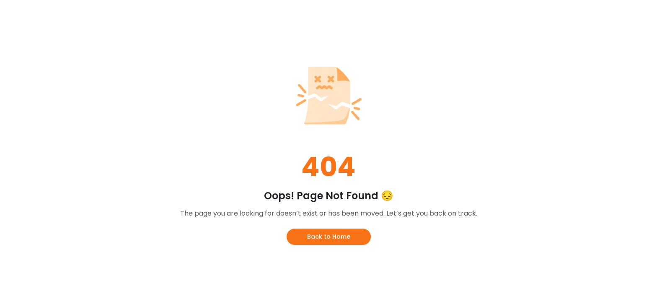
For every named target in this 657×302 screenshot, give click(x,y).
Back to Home (328, 236)
